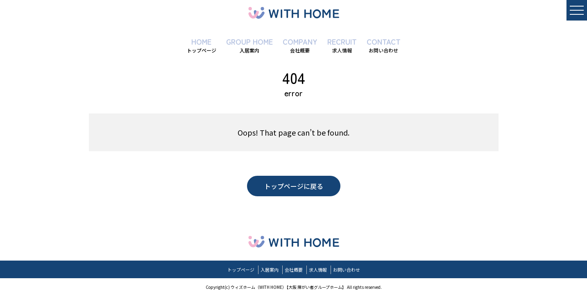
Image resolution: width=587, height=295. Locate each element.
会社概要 (294, 269)
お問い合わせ (346, 269)
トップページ (240, 269)
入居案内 (270, 269)
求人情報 (318, 269)
